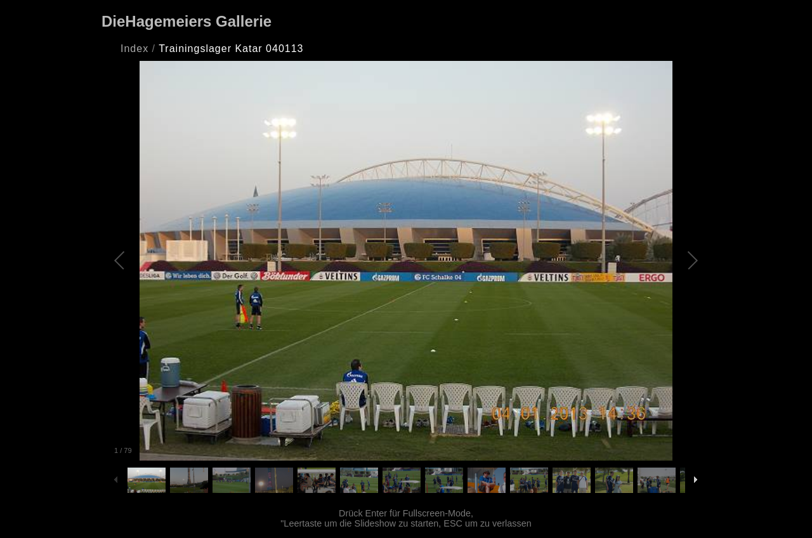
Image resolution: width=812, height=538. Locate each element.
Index (134, 48)
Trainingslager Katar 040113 (231, 48)
